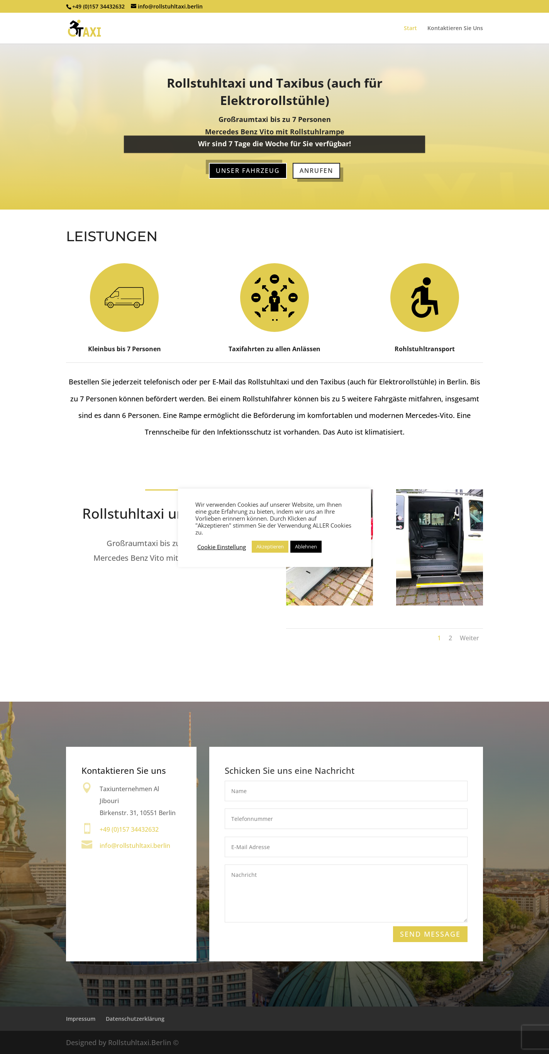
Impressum (80, 1018)
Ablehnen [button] (306, 546)
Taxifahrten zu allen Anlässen (274, 349)
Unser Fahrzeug (248, 170)
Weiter (469, 638)
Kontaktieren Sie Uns (455, 28)
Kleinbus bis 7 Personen (124, 348)
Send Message (430, 934)
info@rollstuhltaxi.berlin (135, 846)
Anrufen (316, 170)
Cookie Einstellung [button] (221, 546)
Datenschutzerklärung (135, 1018)
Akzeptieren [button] (270, 546)
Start (410, 28)
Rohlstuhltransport (425, 349)
